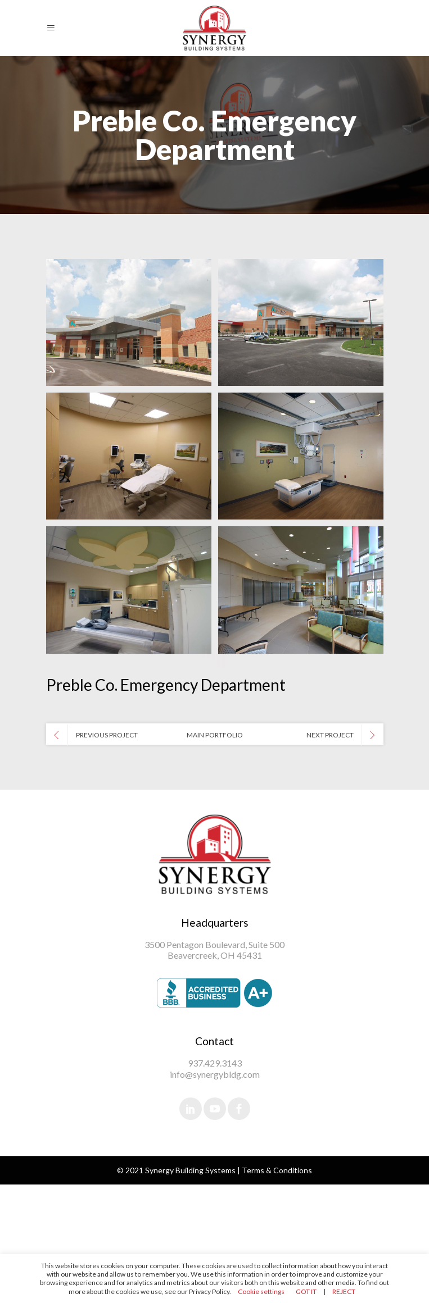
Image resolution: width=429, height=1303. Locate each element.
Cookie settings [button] (261, 1291)
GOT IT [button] (306, 1291)
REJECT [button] (343, 1291)
